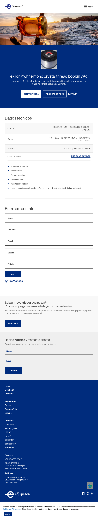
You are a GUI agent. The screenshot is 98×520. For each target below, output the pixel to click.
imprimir (72, 94)
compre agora (31, 94)
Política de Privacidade (12, 509)
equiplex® (9, 424)
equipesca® (10, 443)
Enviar (10, 274)
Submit (13, 370)
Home (7, 386)
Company (9, 390)
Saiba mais (12, 323)
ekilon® (8, 432)
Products (9, 393)
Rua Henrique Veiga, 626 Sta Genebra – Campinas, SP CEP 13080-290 (16, 480)
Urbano (8, 413)
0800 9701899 (12, 463)
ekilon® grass (11, 428)
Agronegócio (11, 409)
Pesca (8, 405)
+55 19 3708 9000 (13, 459)
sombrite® (9, 440)
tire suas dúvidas (55, 94)
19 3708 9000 (16, 281)
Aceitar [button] (7, 514)
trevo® (8, 436)
